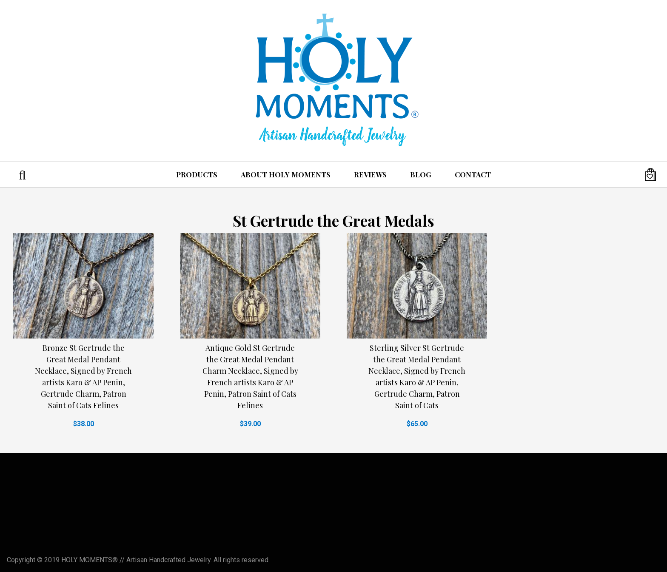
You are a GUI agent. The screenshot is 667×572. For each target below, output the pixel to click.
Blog (420, 174)
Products (196, 174)
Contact (473, 174)
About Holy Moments (286, 174)
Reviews (370, 174)
